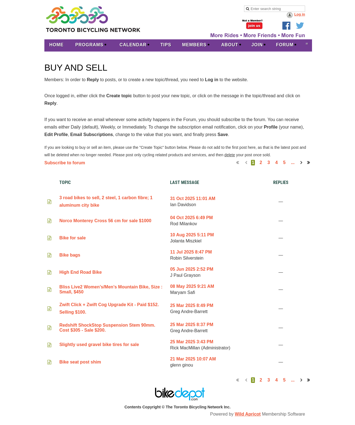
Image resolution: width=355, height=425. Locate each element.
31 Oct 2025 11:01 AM (192, 198)
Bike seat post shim (80, 362)
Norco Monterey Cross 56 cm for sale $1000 (105, 220)
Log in (299, 14)
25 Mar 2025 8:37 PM (191, 324)
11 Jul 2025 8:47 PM (191, 252)
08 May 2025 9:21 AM (192, 286)
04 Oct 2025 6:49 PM (191, 217)
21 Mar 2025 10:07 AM (193, 359)
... (293, 162)
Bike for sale (72, 237)
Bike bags (69, 255)
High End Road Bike (80, 272)
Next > (302, 162)
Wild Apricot (247, 414)
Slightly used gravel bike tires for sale (99, 344)
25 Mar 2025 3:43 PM (191, 341)
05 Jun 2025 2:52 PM (191, 269)
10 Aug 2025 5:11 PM (192, 234)
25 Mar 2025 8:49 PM (191, 305)
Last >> (310, 162)
